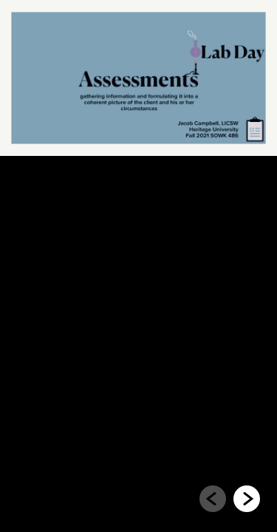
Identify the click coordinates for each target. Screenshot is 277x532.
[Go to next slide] (247, 499)
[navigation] (229, 501)
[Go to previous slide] (213, 499)
